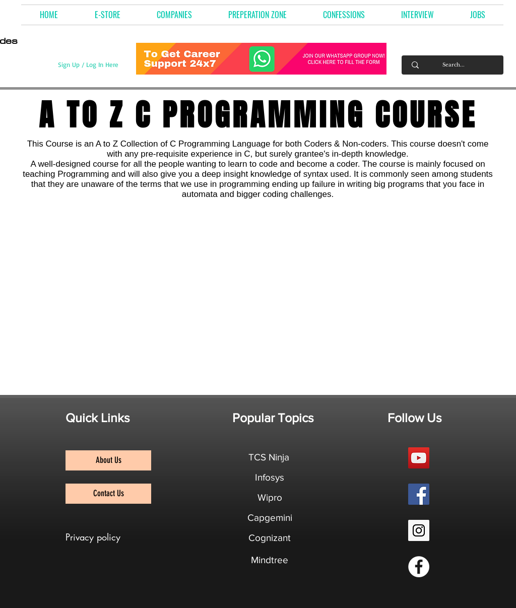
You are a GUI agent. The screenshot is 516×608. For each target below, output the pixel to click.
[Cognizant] (269, 538)
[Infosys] (269, 477)
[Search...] (453, 65)
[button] (174, 15)
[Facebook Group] (418, 566)
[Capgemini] (270, 518)
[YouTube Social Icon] (418, 457)
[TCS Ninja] (269, 457)
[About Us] (108, 460)
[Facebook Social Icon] (418, 494)
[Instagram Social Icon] (418, 530)
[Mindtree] (269, 560)
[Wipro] (269, 498)
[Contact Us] (108, 494)
